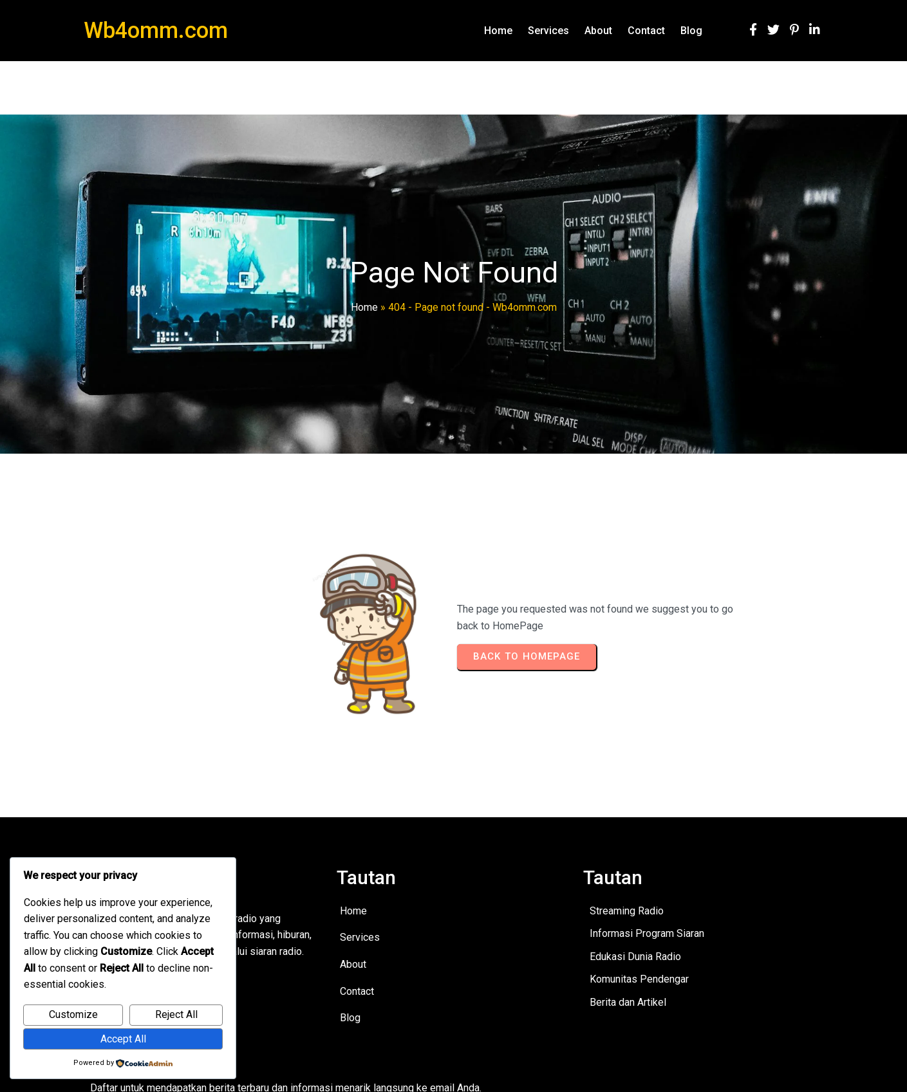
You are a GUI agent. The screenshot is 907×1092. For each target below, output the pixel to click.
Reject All (176, 1014)
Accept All (123, 1039)
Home (364, 307)
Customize (73, 1014)
